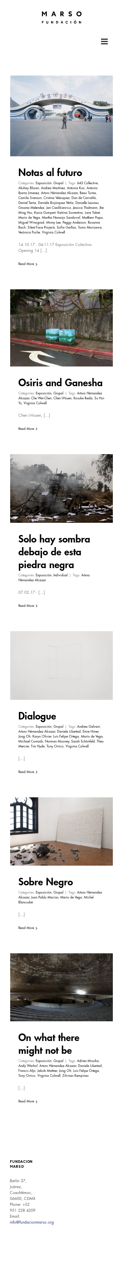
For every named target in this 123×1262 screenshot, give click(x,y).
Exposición (43, 183)
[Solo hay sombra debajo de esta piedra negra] (61, 488)
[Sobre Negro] (61, 831)
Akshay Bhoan (28, 188)
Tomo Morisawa (90, 227)
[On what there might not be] (61, 987)
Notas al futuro (50, 173)
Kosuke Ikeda (82, 398)
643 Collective (87, 183)
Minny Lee (53, 222)
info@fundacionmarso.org (32, 1222)
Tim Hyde (38, 746)
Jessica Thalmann (85, 208)
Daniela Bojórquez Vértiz (55, 203)
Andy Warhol (27, 1066)
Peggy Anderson (74, 222)
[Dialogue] (61, 665)
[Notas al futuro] (61, 116)
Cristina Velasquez (57, 198)
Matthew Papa (92, 217)
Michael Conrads (30, 741)
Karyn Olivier (41, 736)
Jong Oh (24, 736)
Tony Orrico (55, 746)
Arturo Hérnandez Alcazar (59, 193)
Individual (60, 575)
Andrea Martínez (53, 188)
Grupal (58, 183)
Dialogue (37, 716)
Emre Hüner (90, 731)
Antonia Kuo (76, 188)
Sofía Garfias (66, 227)
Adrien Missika (88, 1061)
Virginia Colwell (53, 232)
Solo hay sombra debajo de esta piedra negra (54, 552)
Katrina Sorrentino (70, 212)
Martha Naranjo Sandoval (61, 217)
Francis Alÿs (26, 1071)
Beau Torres (88, 193)
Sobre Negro (45, 882)
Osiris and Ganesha (60, 383)
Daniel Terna (27, 203)
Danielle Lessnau (87, 203)
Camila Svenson (30, 198)
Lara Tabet (92, 212)
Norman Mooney (57, 741)
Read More (26, 264)
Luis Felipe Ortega (66, 736)
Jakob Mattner (47, 1071)
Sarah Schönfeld (83, 741)
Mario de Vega (29, 217)
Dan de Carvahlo (84, 198)
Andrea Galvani (88, 726)
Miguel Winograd (31, 222)
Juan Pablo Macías (44, 897)
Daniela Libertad (69, 731)
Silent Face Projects (41, 227)
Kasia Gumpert (44, 212)
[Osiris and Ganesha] (61, 327)
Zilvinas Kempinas (75, 1075)
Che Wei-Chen (41, 398)
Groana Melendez (31, 208)
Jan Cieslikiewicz (58, 208)
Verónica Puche (29, 232)
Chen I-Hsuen (62, 398)
